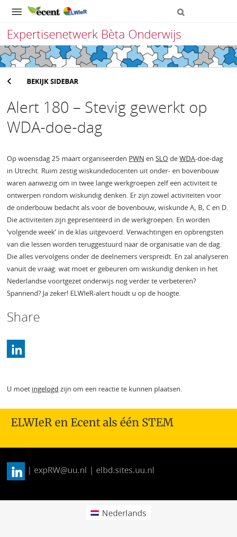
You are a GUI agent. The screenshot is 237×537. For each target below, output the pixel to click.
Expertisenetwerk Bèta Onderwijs (94, 34)
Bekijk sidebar (52, 81)
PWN (136, 158)
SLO (161, 158)
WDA (187, 158)
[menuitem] (118, 512)
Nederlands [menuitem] (124, 513)
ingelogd (45, 388)
